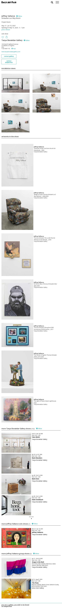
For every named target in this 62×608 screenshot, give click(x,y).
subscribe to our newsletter (11, 601)
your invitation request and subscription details (11, 597)
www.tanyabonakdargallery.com (10, 52)
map (13, 48)
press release (5, 30)
